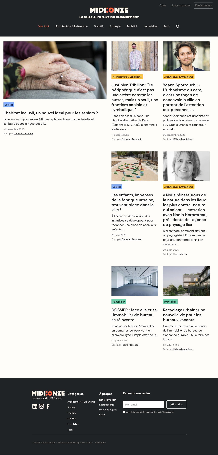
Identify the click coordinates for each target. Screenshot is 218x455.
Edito (102, 414)
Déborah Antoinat (23, 133)
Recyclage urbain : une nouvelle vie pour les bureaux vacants (184, 314)
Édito (162, 5)
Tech (166, 26)
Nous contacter (181, 5)
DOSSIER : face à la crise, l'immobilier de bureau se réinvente (134, 314)
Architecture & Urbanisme (72, 26)
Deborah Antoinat (131, 239)
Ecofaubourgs (203, 5)
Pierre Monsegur (130, 344)
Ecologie (115, 26)
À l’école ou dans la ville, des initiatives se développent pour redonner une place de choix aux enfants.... (133, 222)
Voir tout (43, 26)
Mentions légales (108, 409)
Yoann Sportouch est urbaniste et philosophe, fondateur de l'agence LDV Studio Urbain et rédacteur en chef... (186, 122)
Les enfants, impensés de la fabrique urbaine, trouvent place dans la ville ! (132, 202)
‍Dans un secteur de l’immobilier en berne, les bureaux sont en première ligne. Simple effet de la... (134, 330)
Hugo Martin (180, 254)
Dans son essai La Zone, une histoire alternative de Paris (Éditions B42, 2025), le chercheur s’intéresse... (134, 122)
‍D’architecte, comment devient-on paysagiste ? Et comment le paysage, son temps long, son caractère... (185, 237)
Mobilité (132, 26)
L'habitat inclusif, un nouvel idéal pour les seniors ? (50, 113)
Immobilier (150, 26)
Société (98, 26)
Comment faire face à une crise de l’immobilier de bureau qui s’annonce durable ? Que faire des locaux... (186, 332)
